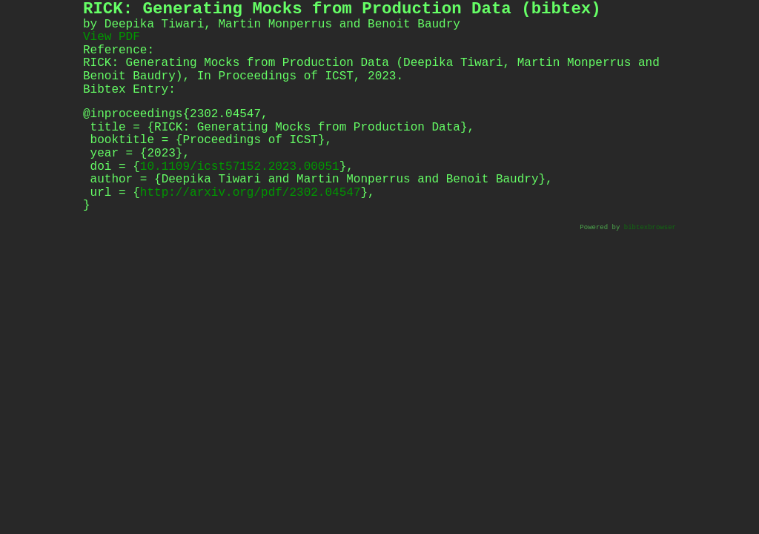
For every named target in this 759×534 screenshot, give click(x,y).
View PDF (111, 37)
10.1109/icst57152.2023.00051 (239, 167)
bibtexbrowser (650, 228)
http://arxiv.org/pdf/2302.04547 (250, 193)
